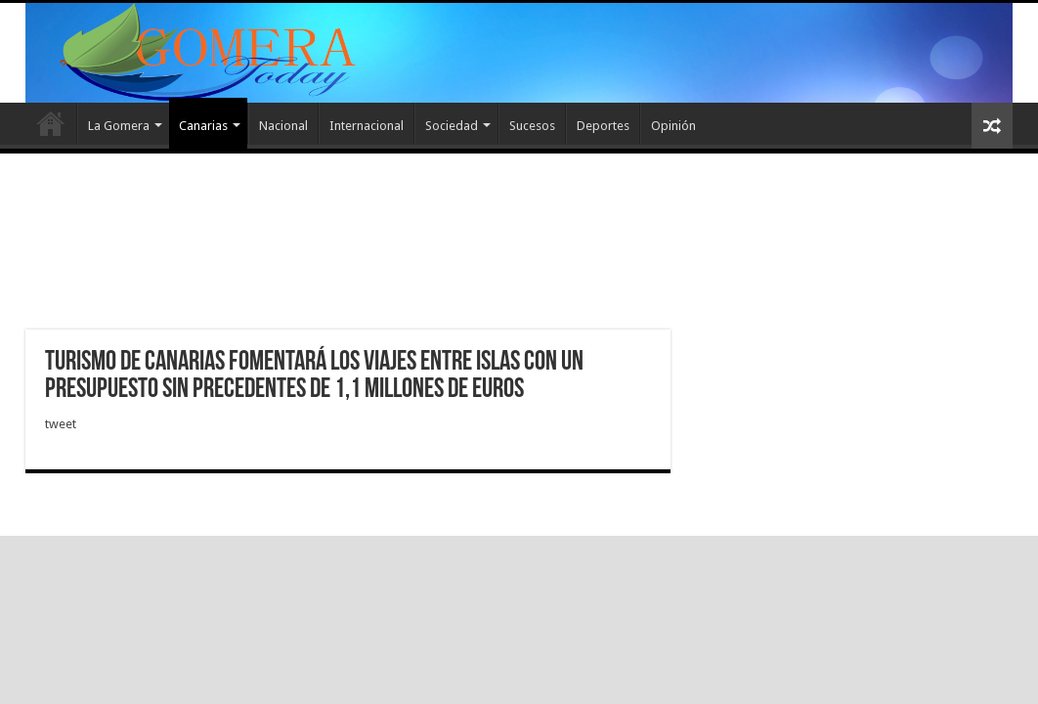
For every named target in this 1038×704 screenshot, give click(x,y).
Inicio (50, 123)
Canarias (203, 125)
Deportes (603, 125)
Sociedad (451, 125)
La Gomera (119, 125)
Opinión (673, 125)
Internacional (366, 125)
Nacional (283, 125)
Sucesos (532, 125)
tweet (60, 424)
